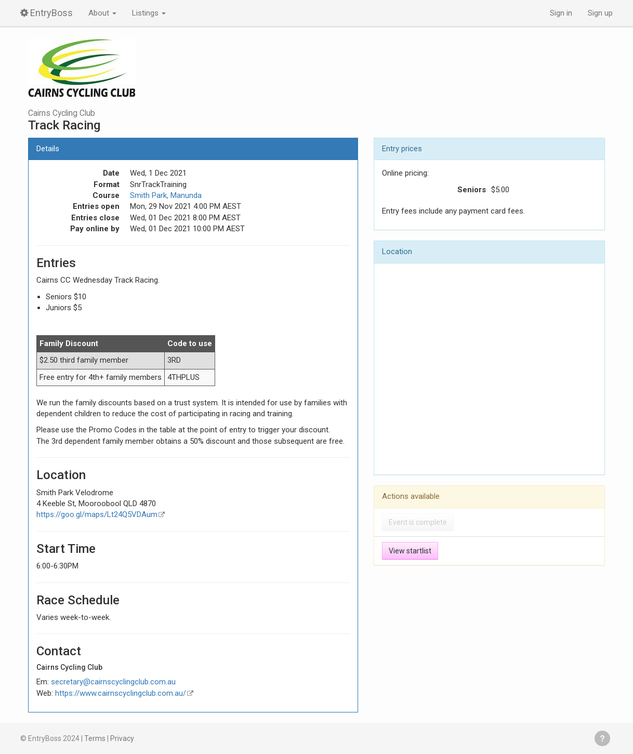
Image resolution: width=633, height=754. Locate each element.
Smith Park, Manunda (166, 195)
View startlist (410, 551)
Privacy (122, 738)
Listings (149, 13)
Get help (602, 738)
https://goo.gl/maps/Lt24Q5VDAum (96, 514)
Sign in (561, 13)
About (102, 13)
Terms (95, 738)
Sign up (600, 13)
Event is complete (418, 522)
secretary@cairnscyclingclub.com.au (113, 681)
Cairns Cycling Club (61, 113)
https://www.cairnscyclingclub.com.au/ (120, 693)
